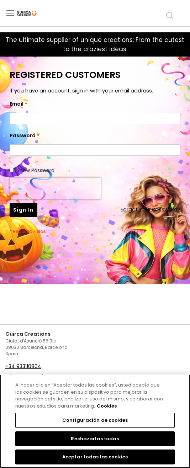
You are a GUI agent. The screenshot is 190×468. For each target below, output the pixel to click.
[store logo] (32, 13)
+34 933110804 (23, 366)
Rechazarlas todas (95, 438)
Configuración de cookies (95, 420)
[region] (95, 421)
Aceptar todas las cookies (95, 456)
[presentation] (55, 188)
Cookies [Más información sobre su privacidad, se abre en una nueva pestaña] (107, 406)
